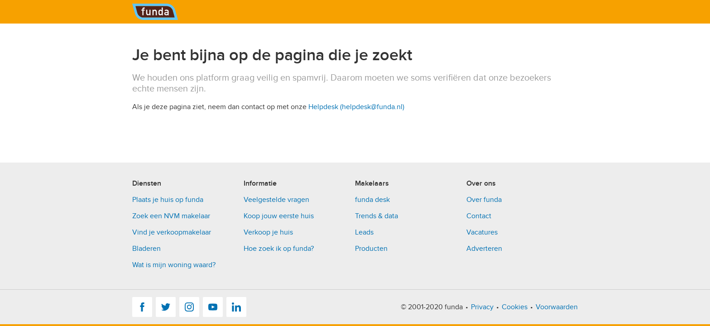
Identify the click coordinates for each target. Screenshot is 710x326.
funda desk (372, 199)
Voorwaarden (557, 307)
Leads (364, 232)
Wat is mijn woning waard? (174, 264)
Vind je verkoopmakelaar (171, 232)
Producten (371, 248)
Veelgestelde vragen (276, 199)
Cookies (515, 307)
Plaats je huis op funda (167, 199)
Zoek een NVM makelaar (171, 216)
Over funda (484, 199)
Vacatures (482, 232)
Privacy (482, 307)
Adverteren (484, 248)
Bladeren (146, 248)
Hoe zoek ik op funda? (279, 248)
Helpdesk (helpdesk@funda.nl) (356, 106)
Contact (478, 216)
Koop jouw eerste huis (279, 216)
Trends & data (376, 216)
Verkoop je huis (268, 232)
